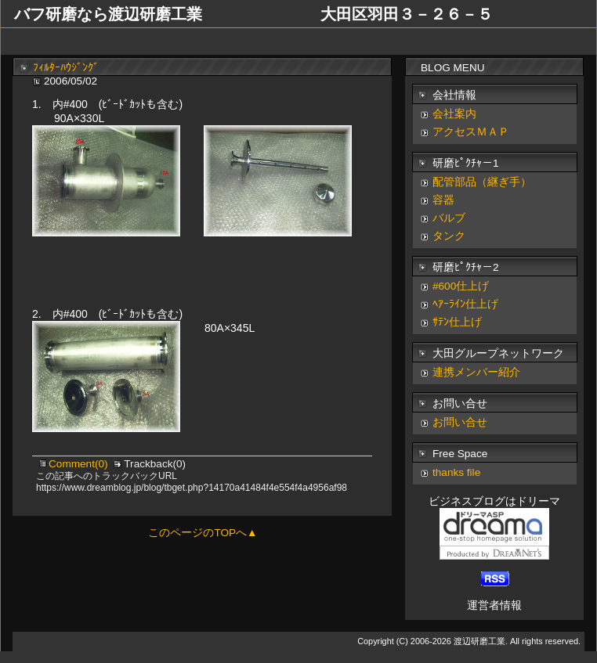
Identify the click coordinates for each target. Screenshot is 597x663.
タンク (448, 236)
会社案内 (454, 114)
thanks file (456, 472)
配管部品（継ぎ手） (481, 182)
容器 (443, 200)
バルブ (448, 218)
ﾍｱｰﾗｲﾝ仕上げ (465, 304)
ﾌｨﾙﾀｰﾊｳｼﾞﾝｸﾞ (66, 68)
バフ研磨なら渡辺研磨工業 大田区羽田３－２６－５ (253, 14)
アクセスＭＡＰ (470, 132)
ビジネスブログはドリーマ (494, 501)
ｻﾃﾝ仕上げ (457, 322)
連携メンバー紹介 (476, 372)
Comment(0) (79, 464)
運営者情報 (494, 605)
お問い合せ (459, 422)
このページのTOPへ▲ (202, 533)
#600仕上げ (460, 286)
